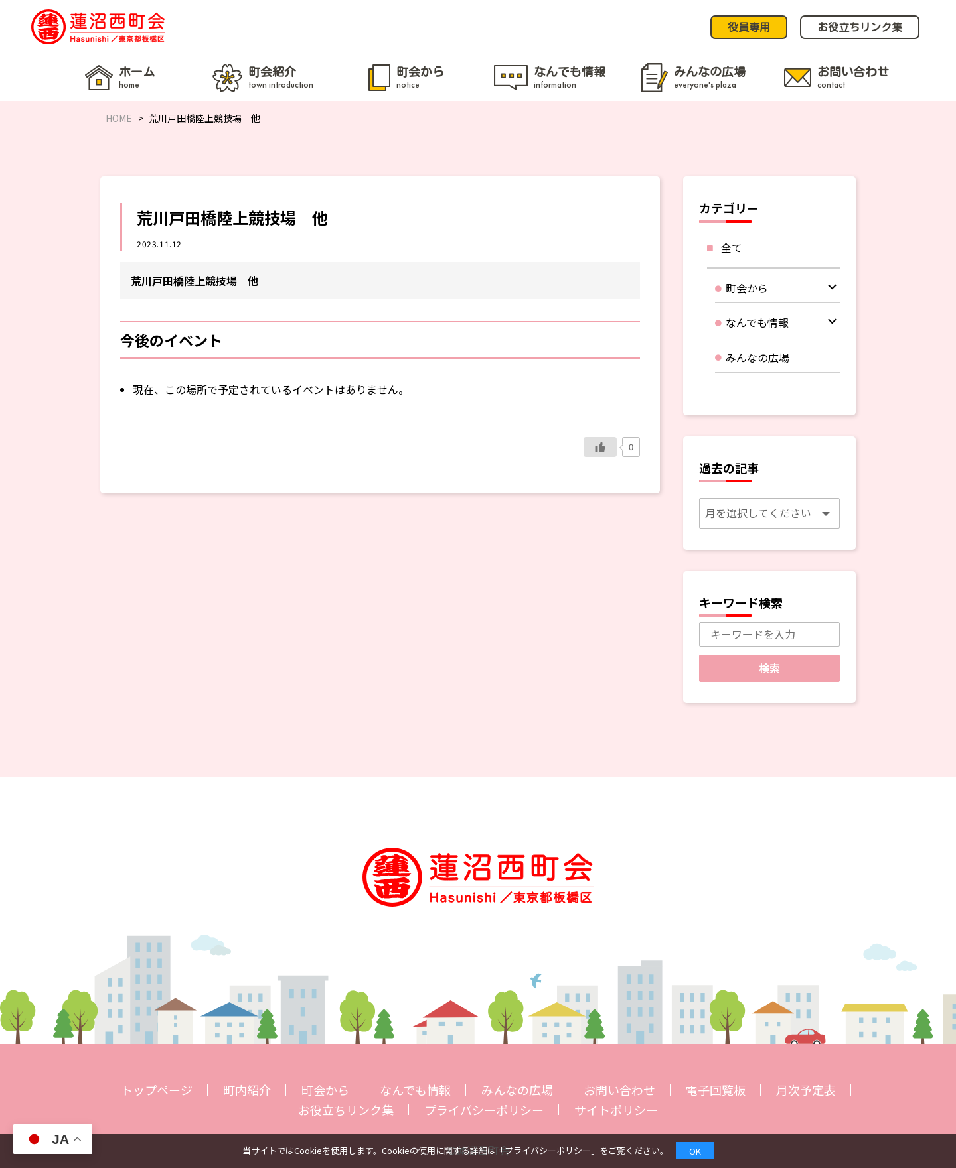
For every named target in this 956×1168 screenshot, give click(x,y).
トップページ (157, 1089)
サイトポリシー (616, 1109)
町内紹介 (247, 1089)
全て (731, 247)
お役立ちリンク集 (346, 1109)
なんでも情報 (415, 1089)
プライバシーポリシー (484, 1109)
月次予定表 (806, 1089)
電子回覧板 (716, 1089)
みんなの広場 (517, 1089)
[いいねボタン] (600, 447)
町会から (325, 1089)
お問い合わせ (619, 1089)
